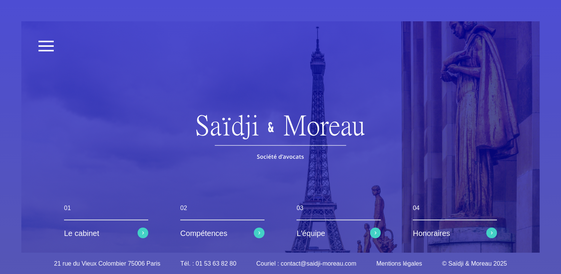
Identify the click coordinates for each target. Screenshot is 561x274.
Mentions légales (399, 263)
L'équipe (311, 233)
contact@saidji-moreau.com (319, 263)
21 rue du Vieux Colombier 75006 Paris (107, 263)
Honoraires (431, 233)
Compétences (203, 233)
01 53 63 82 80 (216, 263)
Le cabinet (81, 233)
